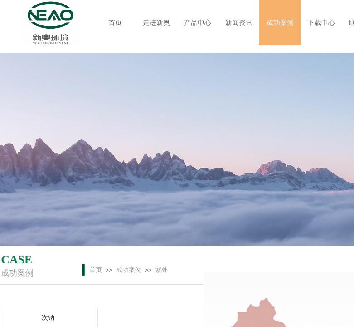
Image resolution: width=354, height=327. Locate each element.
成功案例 (128, 270)
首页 (95, 270)
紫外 (161, 270)
